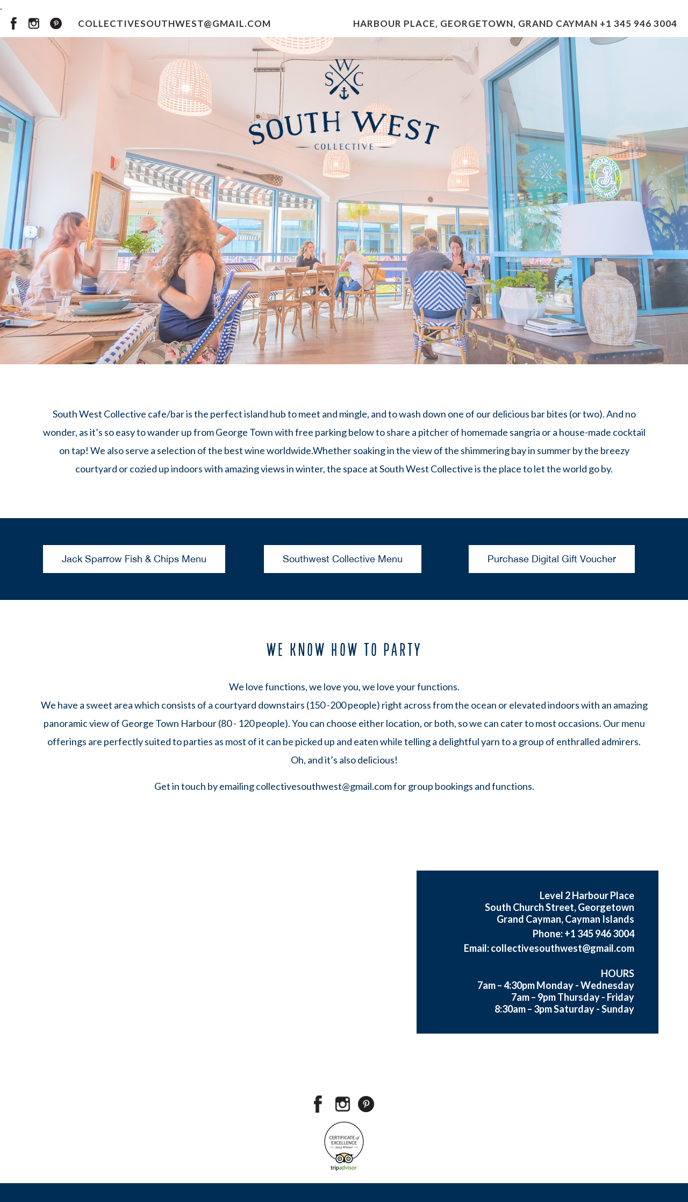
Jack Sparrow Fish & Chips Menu (134, 558)
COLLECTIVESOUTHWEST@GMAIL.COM (174, 23)
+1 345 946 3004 (638, 23)
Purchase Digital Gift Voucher (552, 558)
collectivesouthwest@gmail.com (324, 786)
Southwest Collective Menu (343, 558)
